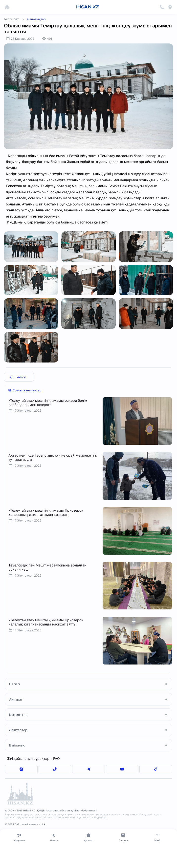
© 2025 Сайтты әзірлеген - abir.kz (25, 824)
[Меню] (157, 837)
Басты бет (11, 19)
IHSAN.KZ (87, 6)
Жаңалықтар (36, 19)
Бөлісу (17, 377)
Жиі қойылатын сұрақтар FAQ (33, 758)
